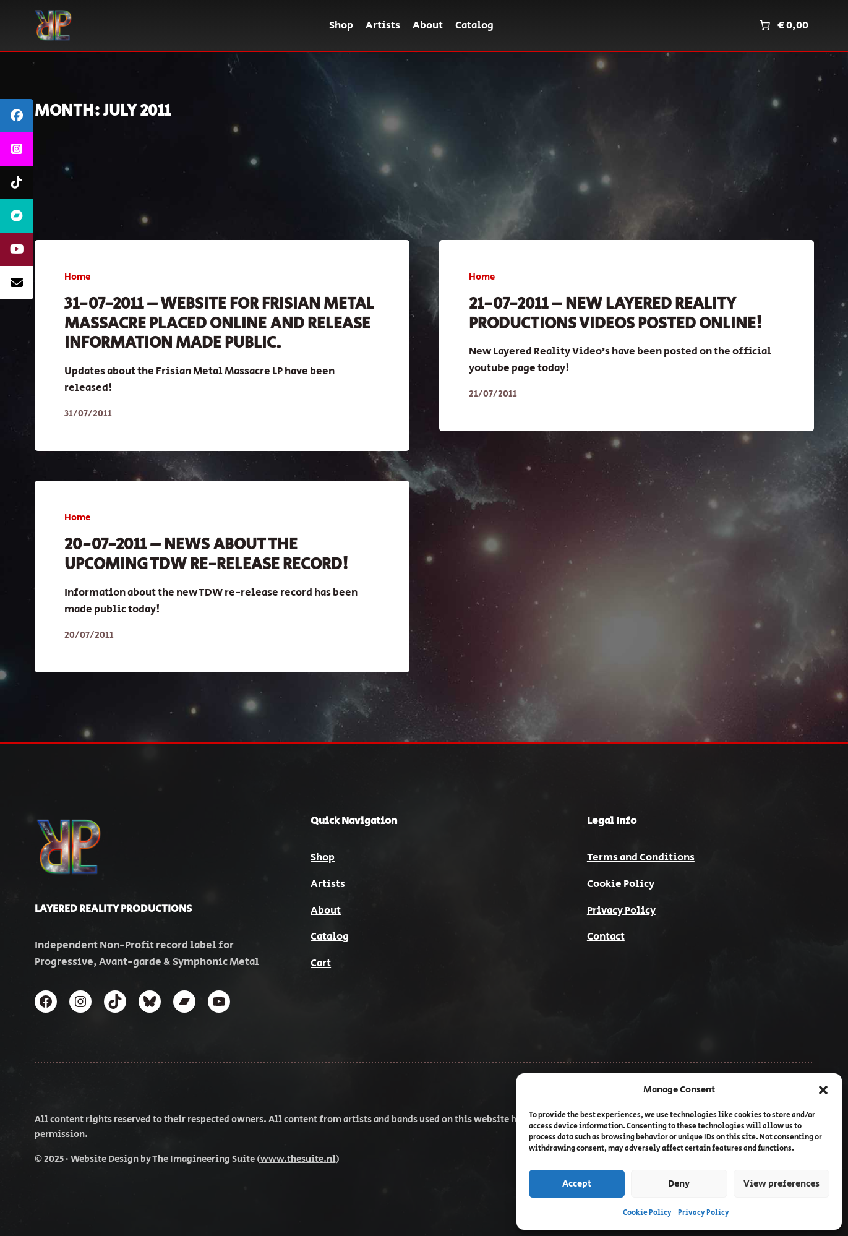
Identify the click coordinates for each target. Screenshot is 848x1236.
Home (77, 277)
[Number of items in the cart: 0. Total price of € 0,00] (782, 25)
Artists (328, 884)
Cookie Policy (647, 1213)
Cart (321, 963)
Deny (679, 1183)
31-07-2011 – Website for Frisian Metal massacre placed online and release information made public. (219, 323)
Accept (576, 1183)
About (326, 910)
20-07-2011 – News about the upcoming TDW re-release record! (206, 554)
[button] (823, 1090)
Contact (606, 936)
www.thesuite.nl (298, 1159)
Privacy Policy (703, 1213)
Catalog (330, 936)
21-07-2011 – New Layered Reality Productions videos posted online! (615, 313)
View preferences (781, 1183)
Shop (323, 857)
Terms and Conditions (641, 857)
